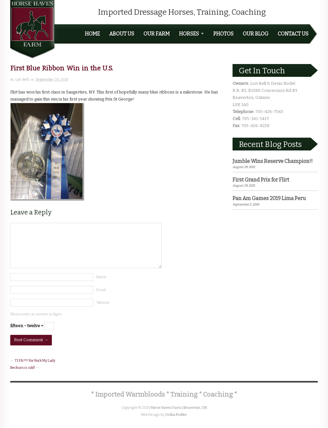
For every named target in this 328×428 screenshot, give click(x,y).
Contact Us (293, 33)
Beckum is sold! (22, 368)
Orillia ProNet (176, 415)
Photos (223, 33)
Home (92, 33)
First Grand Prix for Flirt (261, 180)
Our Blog (255, 33)
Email (101, 290)
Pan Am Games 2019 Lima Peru (269, 198)
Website (103, 303)
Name (101, 277)
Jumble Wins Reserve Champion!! (273, 161)
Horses (191, 33)
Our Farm (157, 33)
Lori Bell (22, 79)
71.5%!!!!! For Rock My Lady (34, 361)
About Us (121, 33)
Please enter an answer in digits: (36, 314)
